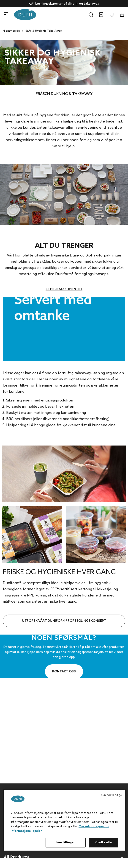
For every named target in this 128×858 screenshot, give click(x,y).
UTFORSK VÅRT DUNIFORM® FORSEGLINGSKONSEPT (64, 621)
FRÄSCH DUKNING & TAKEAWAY (64, 94)
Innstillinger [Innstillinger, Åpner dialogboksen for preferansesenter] (65, 842)
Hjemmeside (11, 31)
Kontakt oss (64, 672)
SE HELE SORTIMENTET (64, 289)
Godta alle (103, 842)
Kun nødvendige (111, 795)
